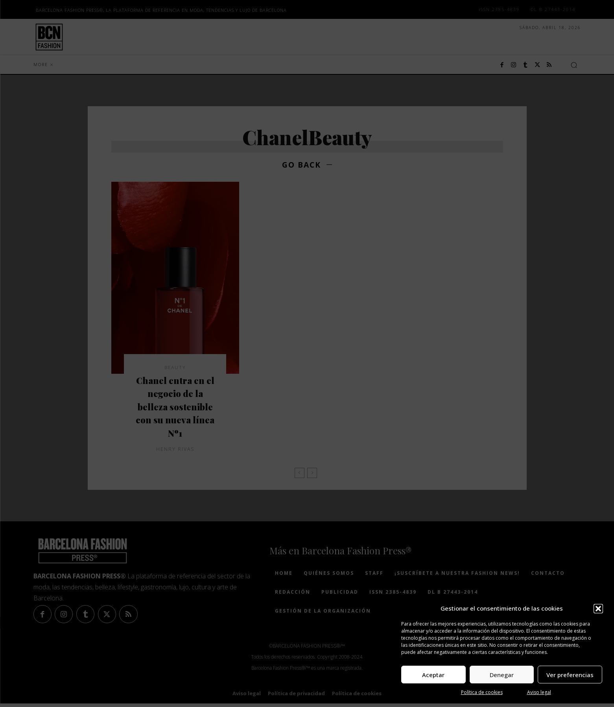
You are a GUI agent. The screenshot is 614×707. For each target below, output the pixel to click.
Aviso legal (539, 692)
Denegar (502, 675)
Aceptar (433, 675)
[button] (598, 609)
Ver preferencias (570, 675)
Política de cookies (482, 692)
